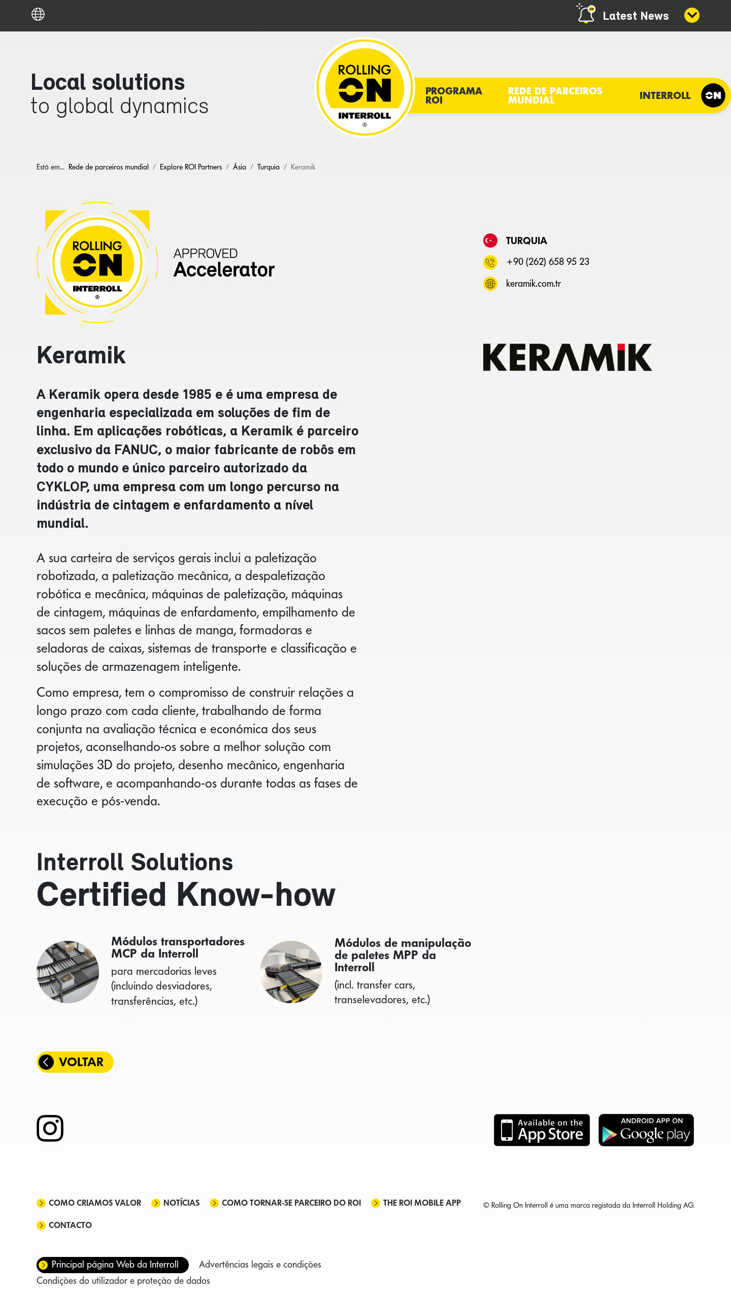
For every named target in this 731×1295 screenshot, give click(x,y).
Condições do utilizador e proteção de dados (123, 1280)
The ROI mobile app (422, 1203)
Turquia (526, 240)
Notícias (181, 1203)
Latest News (636, 17)
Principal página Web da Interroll (115, 1264)
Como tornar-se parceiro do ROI (291, 1203)
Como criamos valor (95, 1203)
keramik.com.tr (533, 283)
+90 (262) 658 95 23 (547, 261)
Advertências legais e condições (260, 1264)
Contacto (70, 1225)
